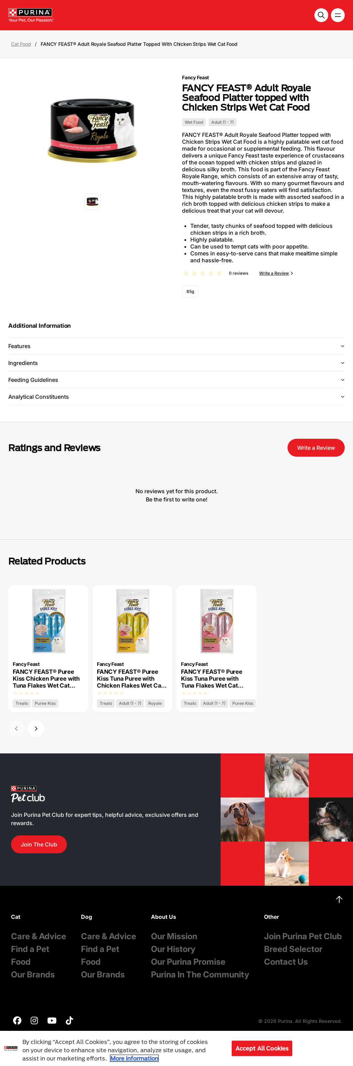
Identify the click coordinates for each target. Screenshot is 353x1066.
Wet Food (194, 122)
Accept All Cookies (262, 1048)
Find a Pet (30, 949)
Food (21, 962)
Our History (173, 949)
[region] (176, 1048)
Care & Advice (38, 936)
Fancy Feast (195, 77)
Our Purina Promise (188, 962)
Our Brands (33, 974)
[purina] (17, 1021)
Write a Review (274, 273)
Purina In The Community (200, 974)
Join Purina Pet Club (303, 936)
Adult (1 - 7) (222, 122)
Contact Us (286, 962)
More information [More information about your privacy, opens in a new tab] (134, 1058)
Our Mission (174, 936)
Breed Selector (293, 949)
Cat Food (21, 44)
